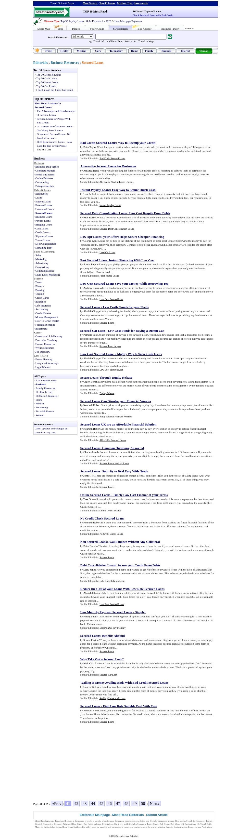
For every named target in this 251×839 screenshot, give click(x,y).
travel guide (123, 824)
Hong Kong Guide (70, 827)
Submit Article (157, 815)
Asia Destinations (105, 824)
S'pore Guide (97, 28)
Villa (111, 41)
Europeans (193, 827)
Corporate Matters (45, 170)
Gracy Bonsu (90, 381)
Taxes (38, 282)
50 (143, 803)
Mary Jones (89, 569)
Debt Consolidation (45, 243)
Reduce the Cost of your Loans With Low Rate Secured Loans (122, 589)
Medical (81, 50)
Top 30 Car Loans (46, 86)
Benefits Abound (113, 636)
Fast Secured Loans (93, 260)
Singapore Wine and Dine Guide (68, 824)
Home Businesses (44, 174)
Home (134, 50)
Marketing (41, 259)
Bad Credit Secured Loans (98, 143)
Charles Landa (91, 452)
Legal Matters (42, 367)
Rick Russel (89, 217)
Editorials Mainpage (95, 815)
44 (93, 803)
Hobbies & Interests (46, 395)
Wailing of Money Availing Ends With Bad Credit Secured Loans (124, 682)
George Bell (89, 686)
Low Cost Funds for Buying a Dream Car (136, 331)
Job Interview (42, 351)
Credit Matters (43, 313)
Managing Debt (43, 247)
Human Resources (45, 344)
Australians (207, 827)
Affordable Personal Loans (113, 440)
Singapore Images (166, 821)
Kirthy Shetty (90, 616)
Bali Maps (174, 824)
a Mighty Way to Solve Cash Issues (138, 354)
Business (166, 50)
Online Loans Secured (110, 510)
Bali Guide (164, 824)
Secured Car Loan (92, 331)
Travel (48, 50)
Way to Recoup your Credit (136, 143)
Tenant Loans (42, 240)
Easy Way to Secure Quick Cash (133, 190)
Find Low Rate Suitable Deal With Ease (130, 706)
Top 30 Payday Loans (72, 21)
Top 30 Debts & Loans (48, 74)
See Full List (44, 149)
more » (189, 28)
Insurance (40, 301)
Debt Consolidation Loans (98, 565)
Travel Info (99, 41)
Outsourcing (42, 182)
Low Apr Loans (90, 237)
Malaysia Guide (42, 827)
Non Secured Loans (93, 542)
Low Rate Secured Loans (112, 604)
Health (64, 50)
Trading (39, 293)
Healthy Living (44, 391)
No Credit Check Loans (111, 534)
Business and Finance (47, 166)
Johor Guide (55, 827)
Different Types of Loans (147, 11)
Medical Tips (124, 2)
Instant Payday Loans (95, 190)
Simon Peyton (91, 264)
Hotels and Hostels (148, 821)
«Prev (56, 803)
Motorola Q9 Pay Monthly (113, 627)
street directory (131, 821)
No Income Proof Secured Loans (54, 126)
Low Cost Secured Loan (96, 283)
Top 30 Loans (107, 2)
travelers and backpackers (111, 827)
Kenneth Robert (91, 405)
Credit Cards (42, 297)
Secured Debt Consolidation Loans (103, 213)
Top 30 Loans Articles (47, 70)
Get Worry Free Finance (50, 130)
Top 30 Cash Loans (46, 78)
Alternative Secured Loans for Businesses (108, 166)
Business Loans (43, 216)
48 (126, 803)
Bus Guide (88, 824)
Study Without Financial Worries (116, 416)
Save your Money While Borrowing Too (141, 283)
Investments (141, 2)
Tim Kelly (88, 193)
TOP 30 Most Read (95, 11)
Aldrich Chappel (92, 311)
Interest (185, 50)
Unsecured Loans (44, 209)
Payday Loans (42, 220)
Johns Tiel (88, 475)
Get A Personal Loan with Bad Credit (153, 15)
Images (76, 28)
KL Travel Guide (204, 824)
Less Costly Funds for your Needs (126, 307)
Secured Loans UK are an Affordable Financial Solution (118, 424)
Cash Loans (41, 228)
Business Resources (65, 63)
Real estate (180, 821)
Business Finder (170, 28)
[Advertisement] (121, 102)
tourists (137, 827)
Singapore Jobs (42, 830)
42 (76, 803)
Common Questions (115, 448)
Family (149, 50)
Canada (169, 827)
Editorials (61, 37)
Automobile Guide (46, 380)
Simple (139, 612)
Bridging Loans (43, 224)
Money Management (46, 317)
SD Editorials (120, 28)
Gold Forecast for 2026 (98, 21)
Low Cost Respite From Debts (149, 213)
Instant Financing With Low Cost (131, 260)
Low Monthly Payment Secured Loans (106, 612)
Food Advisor (144, 28)
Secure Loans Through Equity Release (106, 377)
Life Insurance (43, 305)
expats (126, 827)
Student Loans (43, 201)
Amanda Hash (91, 170)
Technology (116, 50)
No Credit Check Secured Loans (102, 518)
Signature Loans (44, 236)
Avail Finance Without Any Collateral (134, 542)
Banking (39, 290)
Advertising (41, 263)
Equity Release (107, 393)
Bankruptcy (41, 193)
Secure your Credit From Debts (139, 565)
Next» (154, 803)
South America (180, 827)
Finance (39, 286)
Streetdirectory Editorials (127, 836)
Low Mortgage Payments (128, 21)
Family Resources (45, 388)
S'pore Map (44, 28)
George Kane (90, 240)
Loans (38, 197)
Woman (203, 50)
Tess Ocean (89, 499)
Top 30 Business (44, 99)
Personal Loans (43, 205)
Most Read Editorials (128, 815)
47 (118, 803)
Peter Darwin (90, 546)
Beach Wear (123, 41)
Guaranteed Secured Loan (51, 134)
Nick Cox (88, 663)
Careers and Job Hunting (48, 336)
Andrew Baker (91, 287)
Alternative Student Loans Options (117, 182)
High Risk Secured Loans (50, 141)
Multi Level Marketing (47, 274)
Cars (98, 50)
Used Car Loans (107, 252)
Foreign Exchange (45, 324)
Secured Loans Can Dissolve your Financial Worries (115, 401)
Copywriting (42, 267)
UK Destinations (188, 824)
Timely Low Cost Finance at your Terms (140, 495)
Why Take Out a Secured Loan (101, 659)
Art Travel (139, 41)
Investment (41, 328)
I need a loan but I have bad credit (54, 89)
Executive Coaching (46, 340)
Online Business (44, 178)
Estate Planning (43, 359)
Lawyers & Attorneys (47, 363)
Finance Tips (51, 21)
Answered (137, 448)
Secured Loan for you (110, 346)
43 (85, 803)
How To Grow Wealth (47, 320)
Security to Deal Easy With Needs (125, 471)
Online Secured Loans (95, 495)
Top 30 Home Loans (47, 82)
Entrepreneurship (44, 186)
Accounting (41, 309)
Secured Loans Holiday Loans (114, 463)
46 (110, 803)
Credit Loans (42, 232)
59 (47, 803)
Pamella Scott (90, 334)
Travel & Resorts (45, 411)
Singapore (79, 821)
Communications (44, 270)
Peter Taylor (89, 147)
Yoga (151, 41)
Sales (38, 255)
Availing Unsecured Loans (113, 698)
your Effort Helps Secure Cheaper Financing (133, 237)
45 (101, 803)
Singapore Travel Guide (147, 824)
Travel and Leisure (63, 821)
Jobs (60, 28)
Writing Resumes (44, 347)
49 (135, 803)
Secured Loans (92, 63)
